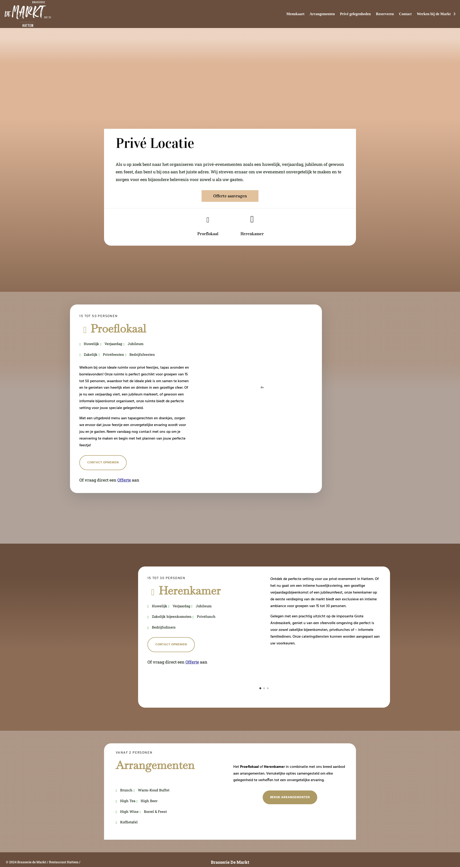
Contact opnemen (103, 462)
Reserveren (385, 14)
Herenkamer (252, 233)
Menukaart (295, 14)
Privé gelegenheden (355, 14)
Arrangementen (322, 14)
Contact (405, 14)
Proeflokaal (207, 233)
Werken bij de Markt (434, 14)
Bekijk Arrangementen (290, 797)
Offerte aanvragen (230, 196)
